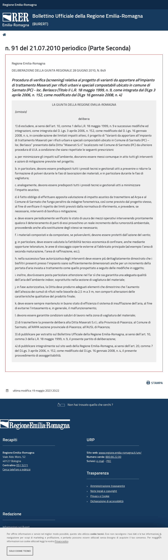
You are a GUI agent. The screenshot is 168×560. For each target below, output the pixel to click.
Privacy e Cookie (99, 496)
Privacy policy (61, 541)
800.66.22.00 (113, 457)
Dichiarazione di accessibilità (106, 501)
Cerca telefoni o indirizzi (16, 469)
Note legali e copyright (103, 491)
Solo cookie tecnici (20, 551)
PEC (108, 461)
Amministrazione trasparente (107, 486)
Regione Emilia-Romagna (20, 4)
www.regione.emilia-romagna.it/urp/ (120, 452)
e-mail (100, 461)
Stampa (154, 383)
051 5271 (22, 465)
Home (5, 34)
